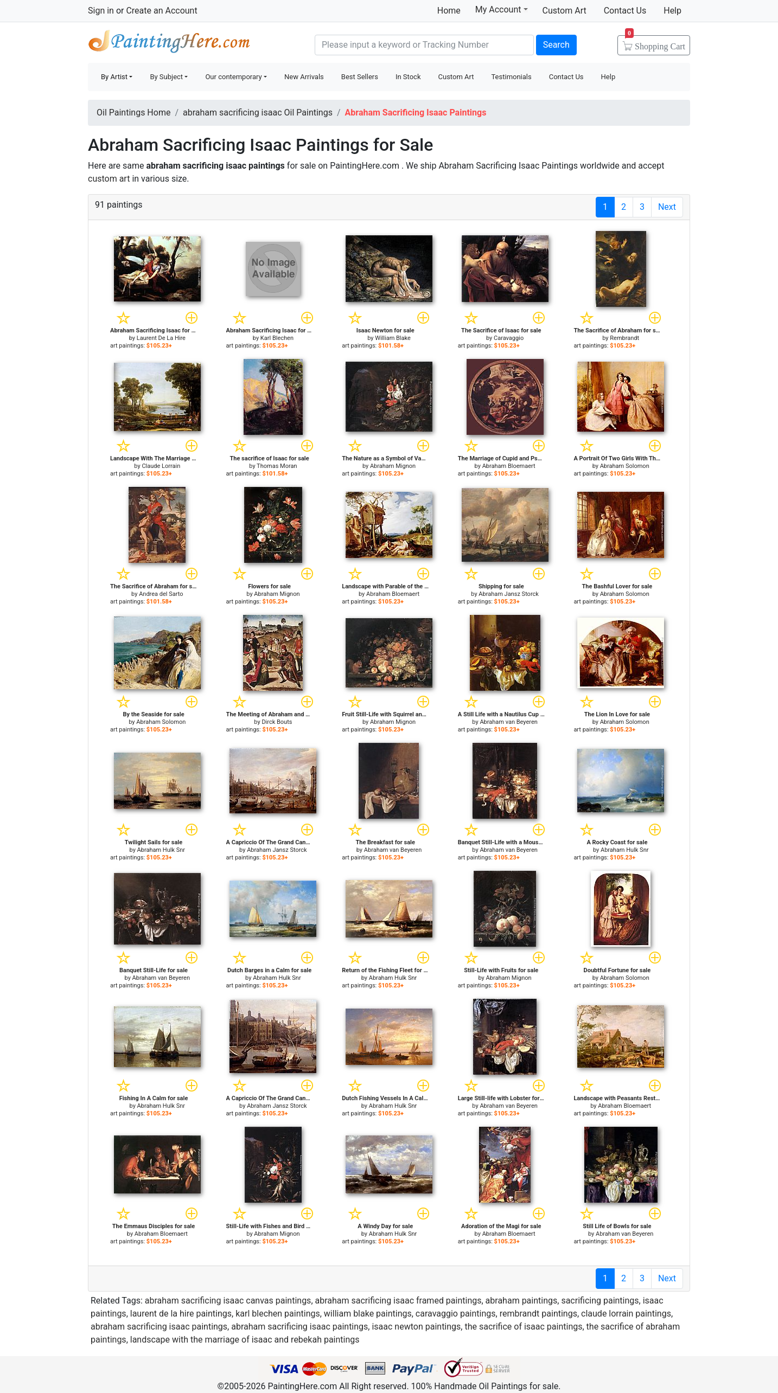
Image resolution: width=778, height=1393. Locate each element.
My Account (501, 9)
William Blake (393, 338)
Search (556, 45)
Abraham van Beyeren (508, 722)
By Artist (114, 77)
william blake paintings (368, 1313)
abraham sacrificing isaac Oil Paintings (258, 112)
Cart (655, 42)
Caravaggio (509, 338)
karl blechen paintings (277, 1313)
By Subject (166, 77)
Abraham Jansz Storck (509, 594)
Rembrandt (624, 338)
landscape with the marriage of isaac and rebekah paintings (245, 1339)
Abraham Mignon (393, 466)
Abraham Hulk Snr (161, 849)
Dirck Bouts (277, 722)
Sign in (101, 10)
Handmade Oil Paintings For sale (169, 43)
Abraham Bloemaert (508, 466)
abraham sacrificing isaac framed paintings (398, 1300)
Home (449, 10)
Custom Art (564, 10)
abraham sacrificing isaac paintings (159, 1326)
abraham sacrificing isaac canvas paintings (228, 1300)
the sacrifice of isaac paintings (523, 1326)
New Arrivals (304, 77)
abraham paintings (522, 1300)
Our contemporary (233, 77)
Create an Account (161, 10)
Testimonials (511, 77)
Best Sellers (359, 77)
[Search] (424, 45)
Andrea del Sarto (161, 594)
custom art (109, 179)
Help (672, 10)
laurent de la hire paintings (181, 1313)
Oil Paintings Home (133, 112)
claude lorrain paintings (626, 1313)
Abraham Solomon (624, 466)
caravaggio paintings (456, 1313)
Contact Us (625, 10)
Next (667, 207)
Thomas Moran (277, 466)
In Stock (408, 77)
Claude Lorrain (161, 466)
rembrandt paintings (538, 1313)
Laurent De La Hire (161, 338)
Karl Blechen (277, 338)
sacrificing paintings (600, 1300)
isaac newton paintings (416, 1326)
